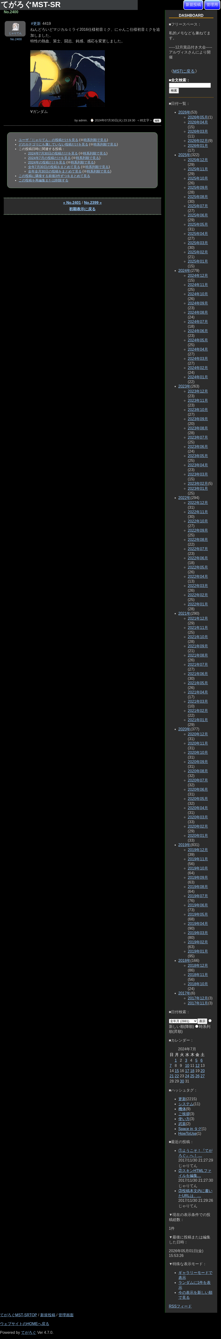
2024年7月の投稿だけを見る (49, 158)
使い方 (184, 1119)
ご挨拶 (184, 1114)
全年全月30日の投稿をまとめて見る (55, 171)
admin (83, 120)
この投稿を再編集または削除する (43, 180)
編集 (157, 120)
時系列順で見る (95, 140)
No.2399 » (93, 203)
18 (192, 1071)
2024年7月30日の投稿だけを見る (53, 153)
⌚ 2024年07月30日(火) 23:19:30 (112, 120)
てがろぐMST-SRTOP (18, 1315)
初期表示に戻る (82, 209)
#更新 (36, 24)
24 (187, 1076)
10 (187, 1066)
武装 (182, 1124)
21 (172, 1076)
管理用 (212, 5)
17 (187, 1071)
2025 (184, 155)
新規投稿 (193, 5)
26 (197, 1076)
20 (202, 1071)
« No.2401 (72, 203)
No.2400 (16, 39)
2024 (184, 271)
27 (202, 1076)
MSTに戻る (184, 71)
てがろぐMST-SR (32, 4)
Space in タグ (190, 1129)
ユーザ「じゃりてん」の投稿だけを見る (48, 140)
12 (197, 1066)
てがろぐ (28, 1332)
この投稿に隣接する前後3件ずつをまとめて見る (54, 176)
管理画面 (66, 1315)
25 (192, 1076)
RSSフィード (180, 1306)
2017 (184, 993)
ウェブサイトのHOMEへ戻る (24, 1324)
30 (182, 1081)
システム (186, 1104)
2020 (184, 729)
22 (177, 1076)
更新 (182, 1099)
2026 (184, 112)
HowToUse (187, 1133)
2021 (184, 613)
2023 (184, 386)
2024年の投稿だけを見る (47, 162)
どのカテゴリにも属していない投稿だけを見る (53, 144)
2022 (184, 498)
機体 (182, 1109)
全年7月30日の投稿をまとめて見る (54, 167)
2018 (184, 961)
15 (177, 1071)
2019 (184, 845)
